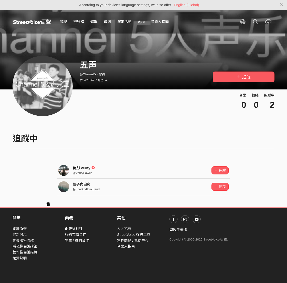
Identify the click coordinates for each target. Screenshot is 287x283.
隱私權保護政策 (25, 246)
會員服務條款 (23, 240)
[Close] (281, 5)
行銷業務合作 (75, 234)
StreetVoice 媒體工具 (133, 234)
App (141, 22)
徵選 (107, 22)
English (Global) (186, 5)
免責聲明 (20, 258)
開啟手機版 (178, 230)
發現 (63, 22)
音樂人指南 (160, 22)
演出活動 (124, 22)
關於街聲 (20, 229)
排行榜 (78, 22)
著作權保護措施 (25, 252)
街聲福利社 (74, 229)
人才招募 (124, 229)
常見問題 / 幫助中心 (132, 240)
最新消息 (20, 234)
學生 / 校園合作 (77, 240)
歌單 (93, 22)
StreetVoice (32, 21)
